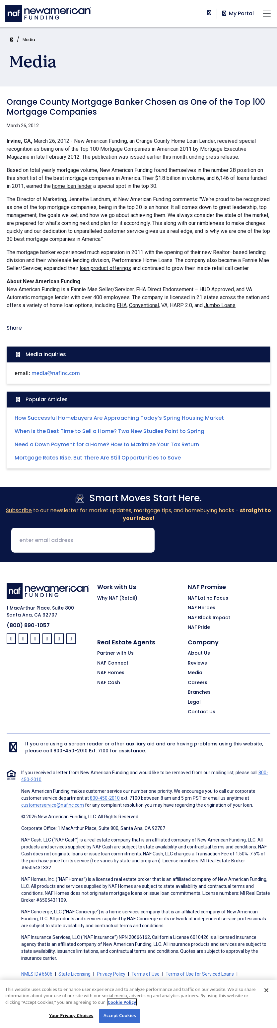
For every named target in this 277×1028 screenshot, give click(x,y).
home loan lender (72, 186)
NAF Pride (199, 627)
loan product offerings (105, 268)
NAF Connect (112, 663)
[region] (138, 1004)
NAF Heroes (201, 608)
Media (29, 39)
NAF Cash (108, 683)
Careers (197, 683)
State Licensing (74, 974)
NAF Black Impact (209, 618)
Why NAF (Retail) (117, 598)
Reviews (197, 663)
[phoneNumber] (209, 13)
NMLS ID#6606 (36, 974)
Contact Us (201, 712)
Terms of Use (145, 974)
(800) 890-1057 (28, 625)
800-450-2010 (70, 750)
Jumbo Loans (220, 305)
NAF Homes (110, 673)
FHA (122, 305)
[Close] (266, 990)
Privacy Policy (111, 974)
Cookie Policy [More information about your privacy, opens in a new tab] (122, 1002)
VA (164, 305)
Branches (199, 692)
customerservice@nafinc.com (52, 805)
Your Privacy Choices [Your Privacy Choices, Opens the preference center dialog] (71, 1015)
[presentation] (210, 541)
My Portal (237, 13)
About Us (199, 653)
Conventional (144, 305)
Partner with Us (115, 653)
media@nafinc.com (56, 373)
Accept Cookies (120, 1015)
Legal (194, 702)
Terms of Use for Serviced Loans (200, 974)
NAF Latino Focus (208, 598)
